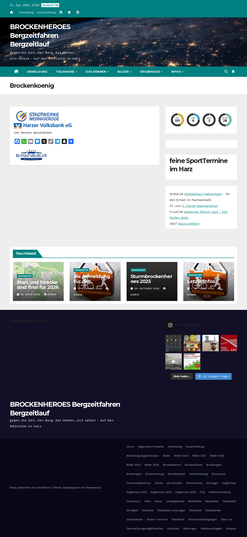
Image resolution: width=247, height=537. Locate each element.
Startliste (148, 510)
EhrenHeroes (194, 483)
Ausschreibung (46, 12)
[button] (226, 71)
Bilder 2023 (134, 464)
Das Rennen (96, 71)
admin (50, 294)
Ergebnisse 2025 (185, 492)
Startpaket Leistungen (171, 510)
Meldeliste (194, 501)
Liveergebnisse (175, 501)
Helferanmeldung (219, 492)
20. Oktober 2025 (147, 288)
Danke (159, 483)
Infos (176, 71)
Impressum (134, 501)
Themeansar (93, 487)
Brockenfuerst (193, 464)
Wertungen (190, 528)
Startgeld (132, 510)
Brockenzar (219, 473)
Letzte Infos (201, 281)
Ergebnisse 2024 (161, 492)
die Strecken (175, 483)
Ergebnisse (150, 71)
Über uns (226, 519)
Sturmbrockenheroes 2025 (151, 278)
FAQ (202, 492)
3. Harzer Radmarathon (200, 206)
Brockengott (213, 464)
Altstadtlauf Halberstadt (203, 194)
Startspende (213, 510)
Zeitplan (231, 528)
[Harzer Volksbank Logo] (43, 125)
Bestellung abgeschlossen (143, 455)
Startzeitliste (135, 519)
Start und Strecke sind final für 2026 (37, 284)
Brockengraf (134, 473)
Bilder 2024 (152, 464)
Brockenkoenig (198, 473)
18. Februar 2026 (90, 288)
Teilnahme (65, 71)
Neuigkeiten (24, 276)
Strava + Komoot (157, 519)
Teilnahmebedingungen (202, 519)
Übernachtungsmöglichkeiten (145, 528)
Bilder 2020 (181, 455)
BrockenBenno (172, 464)
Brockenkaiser (176, 473)
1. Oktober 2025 (203, 288)
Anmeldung (26, 12)
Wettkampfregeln (211, 528)
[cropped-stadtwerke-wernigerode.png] (37, 116)
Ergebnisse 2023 (137, 492)
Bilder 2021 (199, 455)
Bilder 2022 (217, 455)
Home (130, 446)
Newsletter (212, 501)
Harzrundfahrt (189, 224)
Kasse (158, 501)
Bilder (123, 71)
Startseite (195, 510)
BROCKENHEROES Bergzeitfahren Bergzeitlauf (40, 35)
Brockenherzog (154, 473)
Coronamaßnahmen (139, 483)
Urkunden (173, 528)
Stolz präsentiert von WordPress (30, 487)
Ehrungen (212, 483)
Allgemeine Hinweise (151, 446)
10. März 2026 (31, 294)
